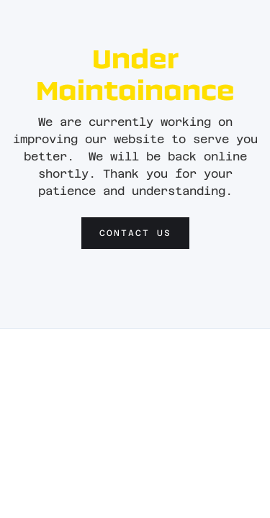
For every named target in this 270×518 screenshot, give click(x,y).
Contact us (135, 233)
